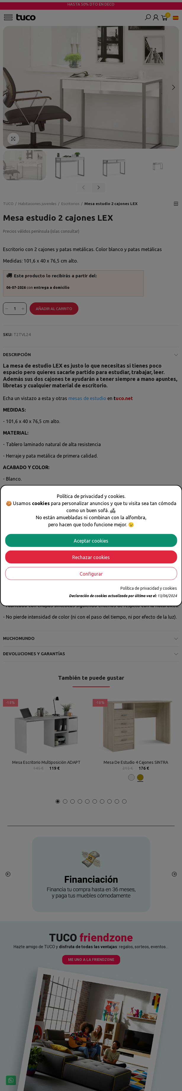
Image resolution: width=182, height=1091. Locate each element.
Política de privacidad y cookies (148, 588)
